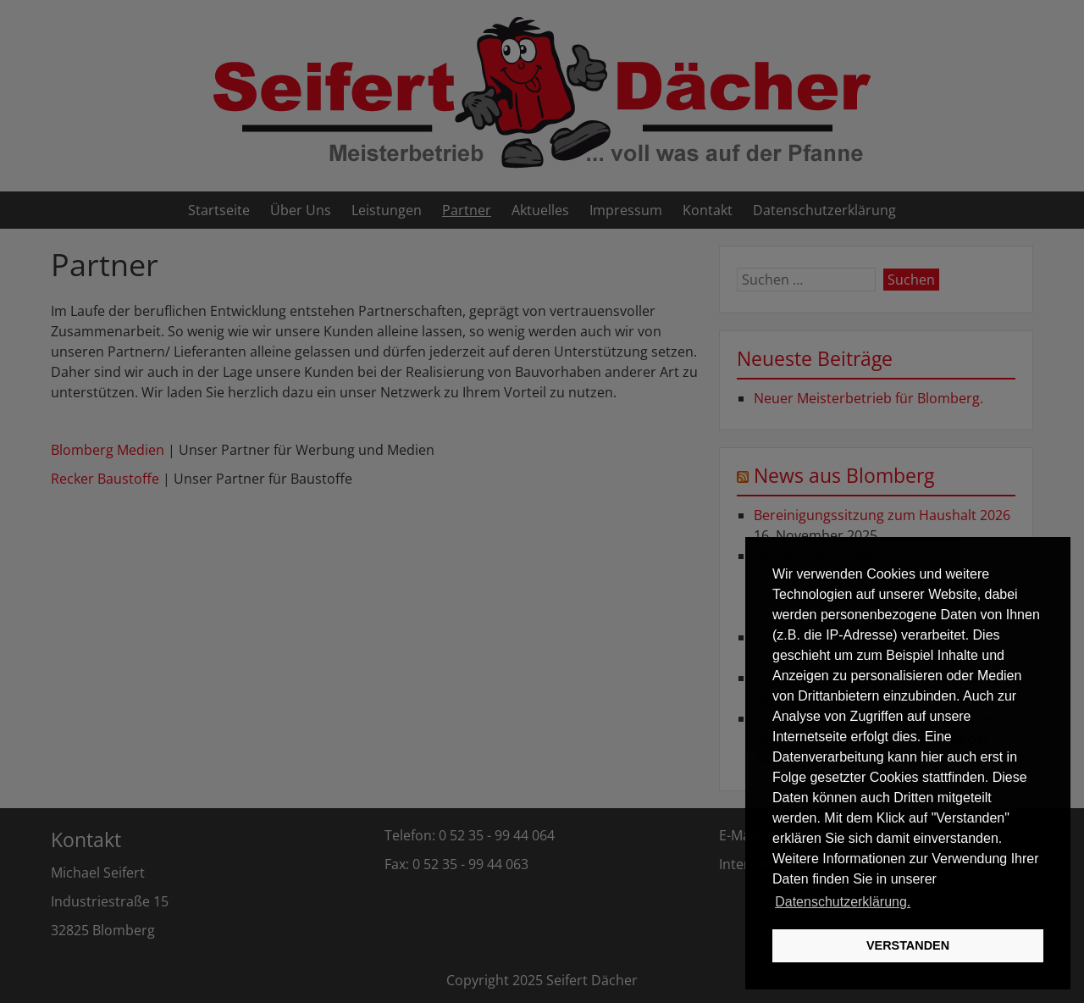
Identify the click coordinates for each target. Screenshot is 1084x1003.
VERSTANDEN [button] (907, 945)
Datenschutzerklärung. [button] (842, 902)
